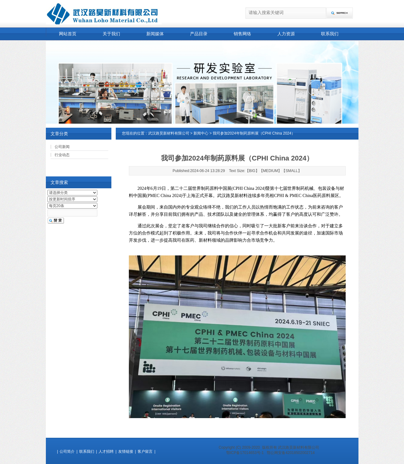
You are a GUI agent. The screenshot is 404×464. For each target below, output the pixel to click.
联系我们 (329, 33)
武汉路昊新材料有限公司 (168, 133)
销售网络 (242, 33)
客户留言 (145, 451)
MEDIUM (270, 171)
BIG (252, 171)
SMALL (291, 171)
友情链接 (125, 451)
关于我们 (111, 33)
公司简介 (67, 451)
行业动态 (62, 155)
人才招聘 (106, 451)
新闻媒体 (155, 33)
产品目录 (198, 33)
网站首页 (67, 33)
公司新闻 (62, 147)
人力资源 (286, 33)
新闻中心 (200, 133)
